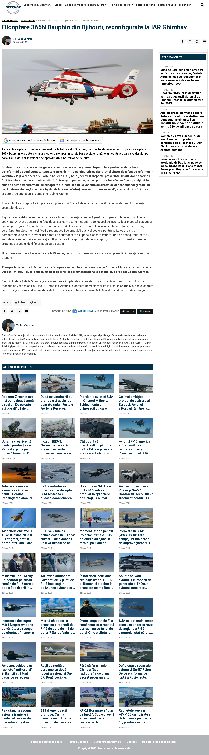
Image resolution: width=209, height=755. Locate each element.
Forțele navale (167, 4)
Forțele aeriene (145, 4)
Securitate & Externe (36, 4)
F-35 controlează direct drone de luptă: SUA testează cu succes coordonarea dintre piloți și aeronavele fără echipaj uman (57, 492)
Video (58, 4)
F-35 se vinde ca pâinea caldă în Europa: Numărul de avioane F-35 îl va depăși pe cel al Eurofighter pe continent (58, 537)
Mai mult (185, 4)
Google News (86, 310)
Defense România (10, 20)
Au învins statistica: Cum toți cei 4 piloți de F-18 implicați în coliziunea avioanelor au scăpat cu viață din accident (57, 582)
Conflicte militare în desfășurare (84, 4)
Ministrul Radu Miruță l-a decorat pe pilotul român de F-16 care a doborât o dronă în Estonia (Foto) (18, 582)
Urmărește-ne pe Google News (83, 140)
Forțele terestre (120, 4)
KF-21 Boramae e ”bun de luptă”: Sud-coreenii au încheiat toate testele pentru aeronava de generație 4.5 (97, 716)
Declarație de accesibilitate (159, 741)
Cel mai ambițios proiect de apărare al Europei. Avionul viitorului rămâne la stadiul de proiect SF (134, 402)
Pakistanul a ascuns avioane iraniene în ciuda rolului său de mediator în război (17, 716)
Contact (132, 741)
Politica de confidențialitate (45, 741)
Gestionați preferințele (107, 741)
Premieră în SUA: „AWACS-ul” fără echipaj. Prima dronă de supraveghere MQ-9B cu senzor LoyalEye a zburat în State (135, 537)
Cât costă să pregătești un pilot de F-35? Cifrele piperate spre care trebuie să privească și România (96, 447)
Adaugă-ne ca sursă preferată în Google (32, 140)
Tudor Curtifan (24, 39)
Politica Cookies (78, 741)
